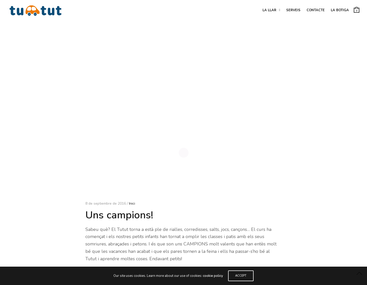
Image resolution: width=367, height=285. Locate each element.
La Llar (269, 10)
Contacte (316, 10)
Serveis (293, 10)
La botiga (340, 10)
